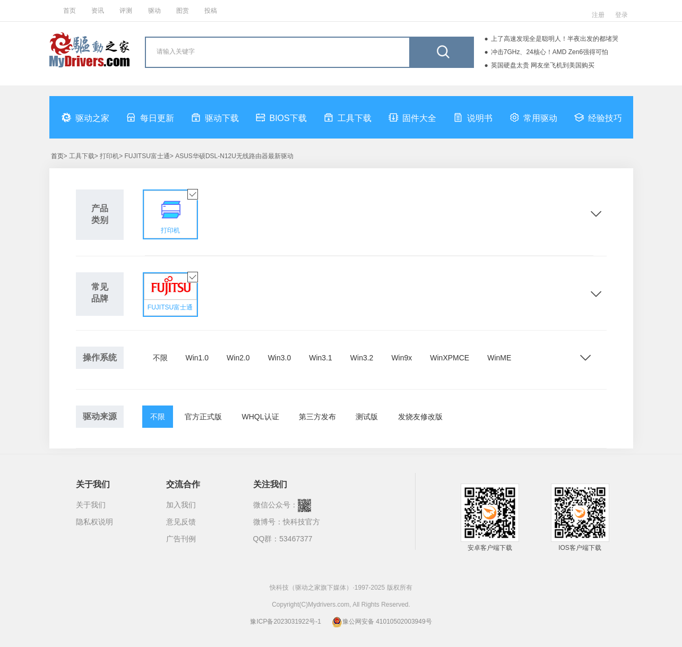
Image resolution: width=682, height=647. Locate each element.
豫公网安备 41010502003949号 (382, 621)
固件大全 (412, 117)
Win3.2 (362, 357)
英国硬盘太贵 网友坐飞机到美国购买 (542, 65)
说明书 (473, 117)
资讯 (97, 10)
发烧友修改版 (420, 416)
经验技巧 (598, 117)
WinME (499, 357)
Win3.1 (320, 357)
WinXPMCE (449, 357)
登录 (621, 15)
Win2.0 (238, 357)
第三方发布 (317, 416)
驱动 (154, 10)
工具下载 (348, 117)
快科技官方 (301, 521)
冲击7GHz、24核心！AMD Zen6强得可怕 (549, 52)
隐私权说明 (94, 521)
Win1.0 (197, 357)
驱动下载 (215, 117)
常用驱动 (533, 117)
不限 (160, 357)
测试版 (367, 416)
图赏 (182, 10)
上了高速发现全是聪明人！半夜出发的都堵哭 (554, 38)
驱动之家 (85, 117)
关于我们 (91, 505)
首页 (69, 10)
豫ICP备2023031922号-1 (285, 621)
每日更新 (150, 117)
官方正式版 (203, 416)
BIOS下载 (281, 117)
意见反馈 (181, 521)
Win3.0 (279, 357)
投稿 (210, 10)
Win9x (401, 357)
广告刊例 (181, 538)
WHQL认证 (260, 416)
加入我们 (181, 505)
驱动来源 (100, 416)
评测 (125, 10)
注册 (598, 15)
